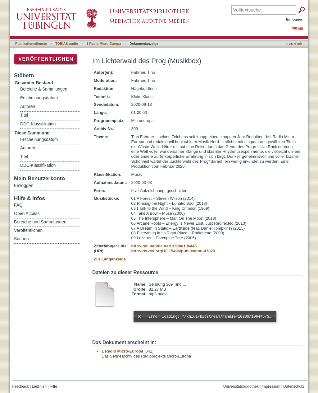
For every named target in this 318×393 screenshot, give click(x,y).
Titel (24, 115)
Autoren (27, 106)
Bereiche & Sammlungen (43, 89)
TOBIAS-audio (66, 43)
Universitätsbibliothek (241, 386)
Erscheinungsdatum (39, 98)
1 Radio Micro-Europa (104, 43)
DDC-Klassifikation (38, 124)
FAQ (18, 205)
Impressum (271, 386)
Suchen (21, 238)
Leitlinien (39, 386)
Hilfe (53, 386)
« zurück (293, 43)
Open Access (27, 213)
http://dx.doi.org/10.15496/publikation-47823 (173, 251)
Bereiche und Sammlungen (40, 221)
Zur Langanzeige (110, 259)
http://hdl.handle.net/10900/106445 (164, 246)
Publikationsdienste (31, 43)
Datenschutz (293, 386)
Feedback (20, 386)
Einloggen (295, 19)
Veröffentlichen (45, 59)
